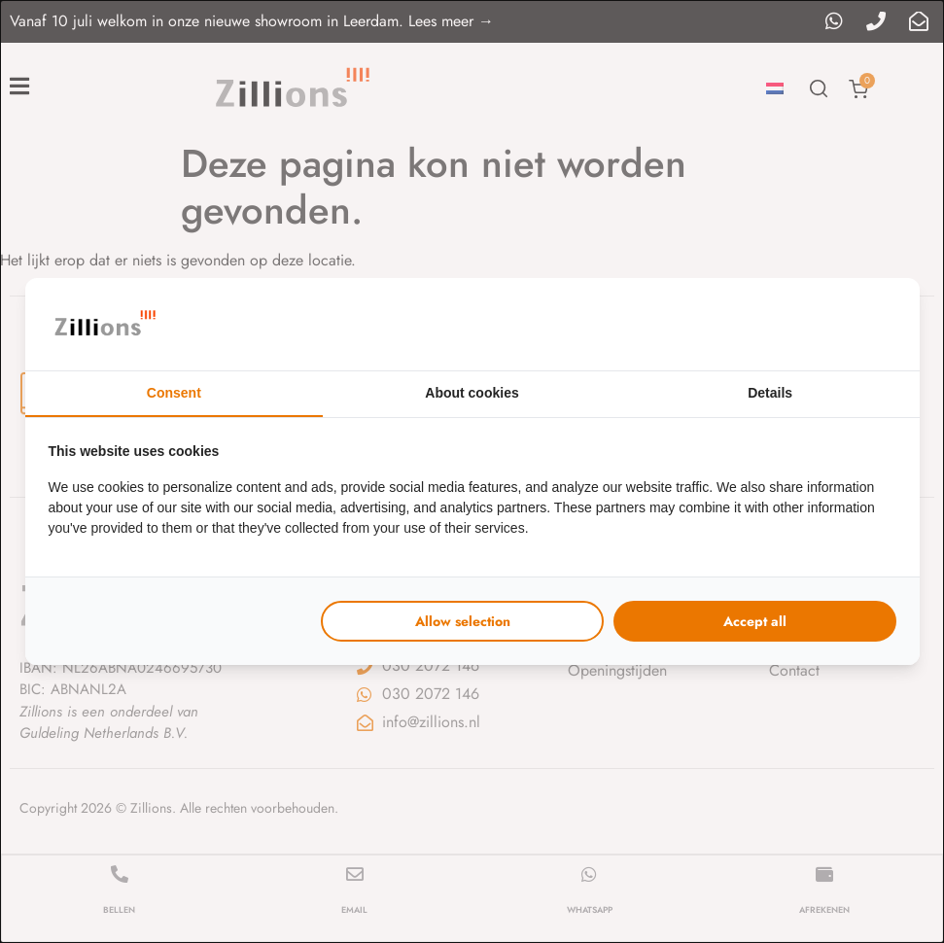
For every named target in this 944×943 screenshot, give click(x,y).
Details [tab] (770, 393)
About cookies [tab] (471, 393)
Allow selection (462, 621)
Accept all (755, 621)
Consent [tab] (174, 393)
